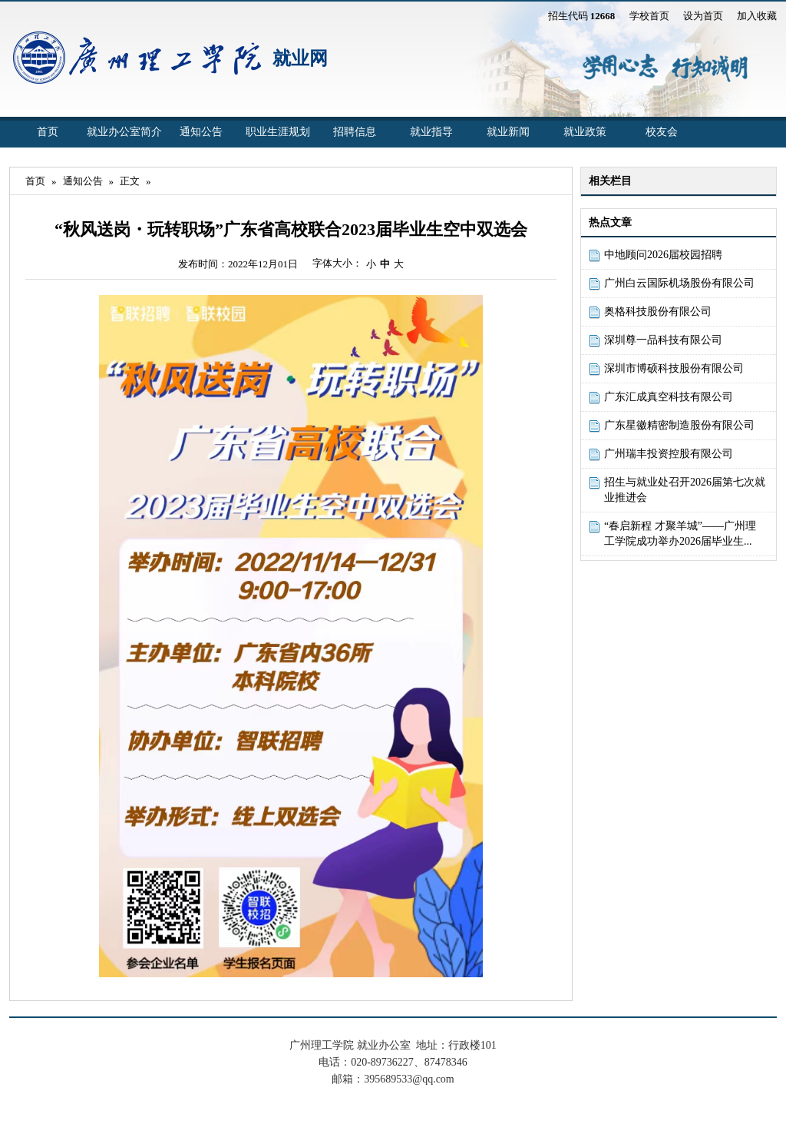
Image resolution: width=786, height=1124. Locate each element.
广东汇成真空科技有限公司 (668, 397)
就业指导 (431, 132)
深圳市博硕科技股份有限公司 (674, 368)
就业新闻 (508, 132)
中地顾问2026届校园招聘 (663, 254)
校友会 (662, 132)
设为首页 (703, 16)
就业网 (300, 58)
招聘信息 (354, 132)
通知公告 (201, 132)
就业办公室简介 (124, 132)
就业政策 (584, 132)
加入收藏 (757, 16)
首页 (47, 132)
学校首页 (649, 16)
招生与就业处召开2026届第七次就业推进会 (684, 489)
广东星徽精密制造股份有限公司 (679, 425)
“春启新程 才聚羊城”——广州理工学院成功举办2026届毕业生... (680, 533)
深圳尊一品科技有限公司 (663, 340)
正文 (130, 181)
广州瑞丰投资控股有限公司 (668, 453)
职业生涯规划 (278, 132)
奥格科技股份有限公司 (658, 311)
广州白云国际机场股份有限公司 (679, 283)
